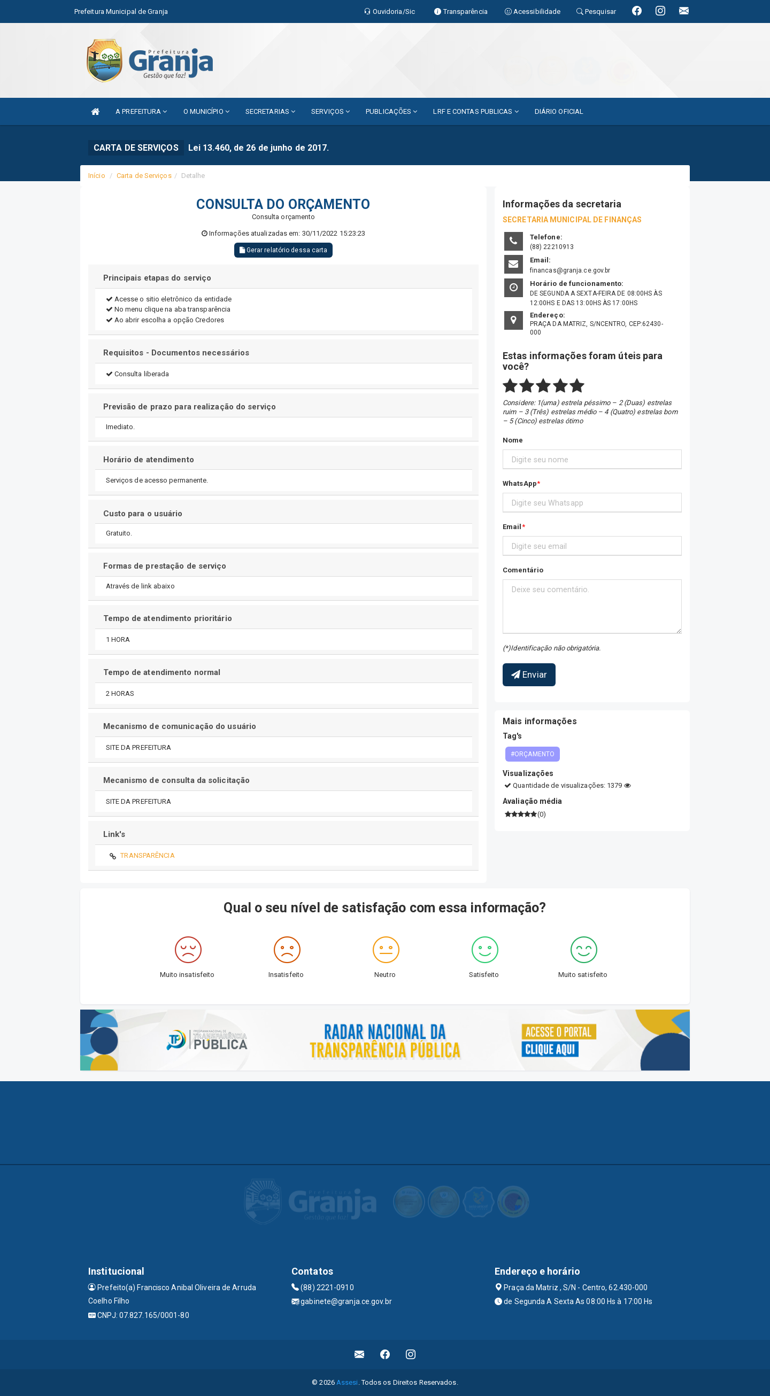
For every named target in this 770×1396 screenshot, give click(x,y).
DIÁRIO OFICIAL (559, 111)
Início (96, 176)
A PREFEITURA (141, 111)
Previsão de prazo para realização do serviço (189, 407)
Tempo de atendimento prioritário (167, 618)
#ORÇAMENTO (533, 754)
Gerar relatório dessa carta (284, 250)
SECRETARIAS (270, 111)
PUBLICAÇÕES (391, 111)
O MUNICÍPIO (206, 111)
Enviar (529, 674)
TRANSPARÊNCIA (147, 855)
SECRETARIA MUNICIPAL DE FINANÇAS (572, 219)
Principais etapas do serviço (157, 278)
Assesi (347, 1382)
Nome (513, 440)
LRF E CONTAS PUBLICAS (475, 111)
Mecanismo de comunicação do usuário (180, 726)
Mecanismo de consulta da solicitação (176, 780)
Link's (114, 834)
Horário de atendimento (148, 459)
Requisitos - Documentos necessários (176, 353)
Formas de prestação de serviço (165, 566)
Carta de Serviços (144, 176)
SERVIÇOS (330, 111)
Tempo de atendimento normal (162, 672)
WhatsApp (520, 483)
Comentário (523, 570)
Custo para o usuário (143, 513)
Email (512, 527)
